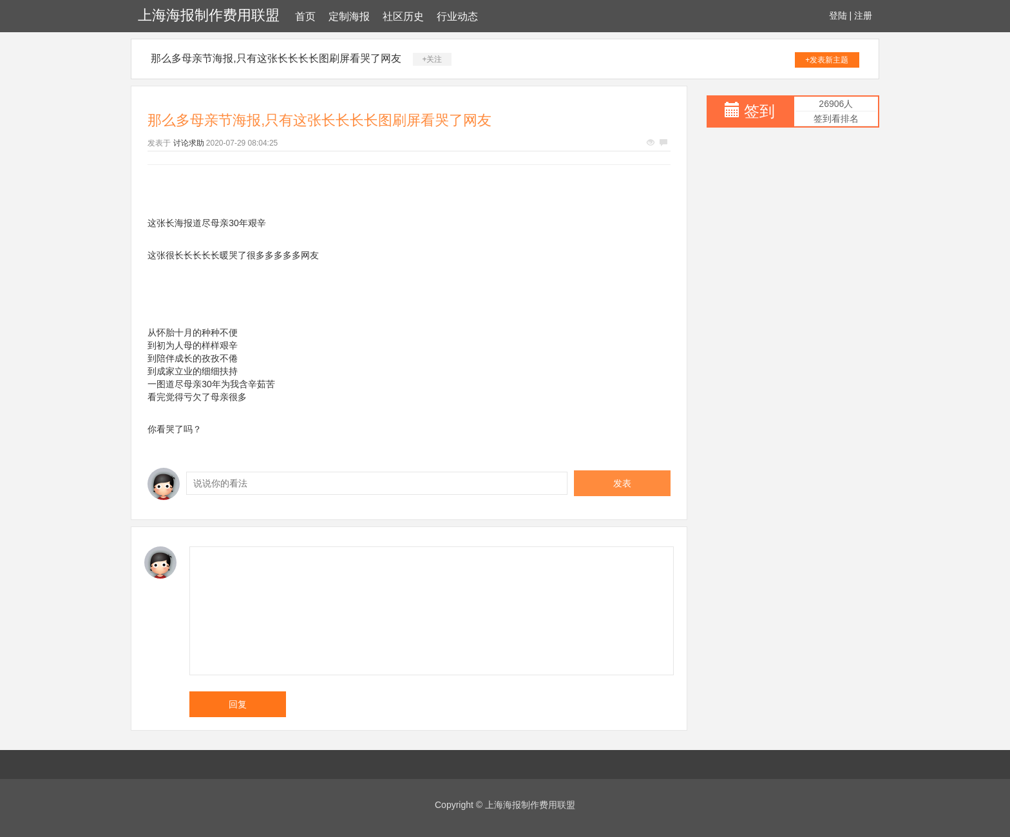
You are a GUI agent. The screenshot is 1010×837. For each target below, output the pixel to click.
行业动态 (457, 16)
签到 (759, 111)
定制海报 (349, 16)
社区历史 (403, 16)
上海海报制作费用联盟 (209, 15)
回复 (238, 704)
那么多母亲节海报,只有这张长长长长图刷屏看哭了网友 (276, 58)
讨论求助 (188, 143)
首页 (305, 16)
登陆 (838, 15)
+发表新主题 (826, 59)
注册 (863, 15)
